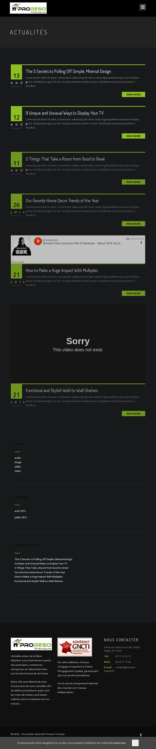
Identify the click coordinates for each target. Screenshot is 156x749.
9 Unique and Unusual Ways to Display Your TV (65, 113)
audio (18, 457)
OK (135, 743)
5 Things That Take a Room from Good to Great (65, 164)
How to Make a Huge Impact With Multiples (62, 275)
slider (18, 466)
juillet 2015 (21, 517)
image (18, 462)
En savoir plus (118, 743)
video (18, 471)
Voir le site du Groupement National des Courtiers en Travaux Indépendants (77, 688)
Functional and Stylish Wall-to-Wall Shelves (62, 396)
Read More (134, 94)
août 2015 (20, 511)
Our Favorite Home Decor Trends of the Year (62, 206)
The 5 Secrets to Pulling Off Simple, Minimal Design (68, 71)
